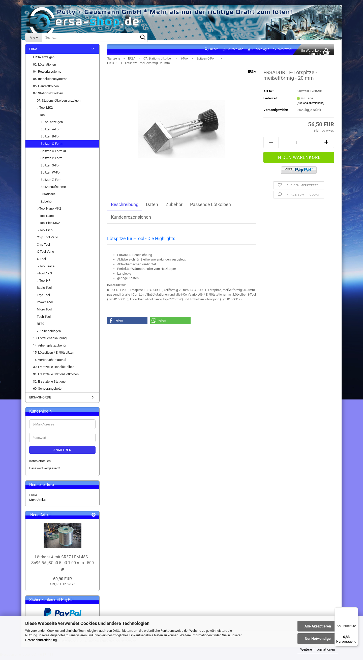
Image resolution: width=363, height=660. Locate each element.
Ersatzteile (48, 197)
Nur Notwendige (318, 639)
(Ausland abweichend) (310, 106)
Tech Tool (44, 319)
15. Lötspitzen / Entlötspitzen (53, 355)
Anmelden (62, 452)
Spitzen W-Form (52, 175)
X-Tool (41, 262)
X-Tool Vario (45, 254)
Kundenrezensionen (131, 219)
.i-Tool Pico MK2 (48, 226)
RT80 (40, 326)
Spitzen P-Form (51, 161)
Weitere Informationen (317, 649)
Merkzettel (282, 52)
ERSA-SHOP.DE (40, 400)
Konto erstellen (40, 464)
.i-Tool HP (43, 283)
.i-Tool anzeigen (52, 125)
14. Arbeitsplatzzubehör (49, 348)
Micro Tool (44, 312)
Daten (152, 207)
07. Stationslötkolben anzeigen (58, 103)
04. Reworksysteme (47, 74)
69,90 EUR (62, 582)
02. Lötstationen (44, 67)
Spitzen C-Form (51, 146)
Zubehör (174, 207)
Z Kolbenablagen (49, 334)
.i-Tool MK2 (45, 110)
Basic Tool (44, 291)
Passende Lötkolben (210, 207)
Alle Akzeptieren (318, 626)
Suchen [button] (212, 52)
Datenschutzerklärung (41, 640)
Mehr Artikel (37, 502)
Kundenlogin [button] (258, 52)
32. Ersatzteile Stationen (50, 384)
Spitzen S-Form (51, 168)
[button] (233, 52)
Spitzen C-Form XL (54, 154)
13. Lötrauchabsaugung (50, 341)
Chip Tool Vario (47, 240)
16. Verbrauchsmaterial (49, 362)
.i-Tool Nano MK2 (49, 211)
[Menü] (355, 610)
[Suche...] (33, 37)
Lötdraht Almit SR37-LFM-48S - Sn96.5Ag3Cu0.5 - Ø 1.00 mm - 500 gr (62, 565)
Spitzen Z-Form (51, 182)
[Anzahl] (299, 145)
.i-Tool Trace (45, 269)
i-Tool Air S (44, 276)
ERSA (252, 74)
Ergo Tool (43, 298)
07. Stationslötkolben (48, 96)
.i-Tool (41, 118)
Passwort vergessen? (44, 471)
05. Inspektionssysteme (50, 81)
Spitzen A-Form (51, 132)
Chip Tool (43, 247)
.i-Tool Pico (44, 233)
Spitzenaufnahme (53, 190)
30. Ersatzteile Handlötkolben (53, 370)
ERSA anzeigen (43, 60)
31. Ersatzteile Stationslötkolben (56, 377)
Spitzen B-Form (51, 139)
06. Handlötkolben (46, 89)
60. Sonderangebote (47, 391)
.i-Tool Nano (45, 218)
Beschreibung (124, 207)
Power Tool (45, 305)
